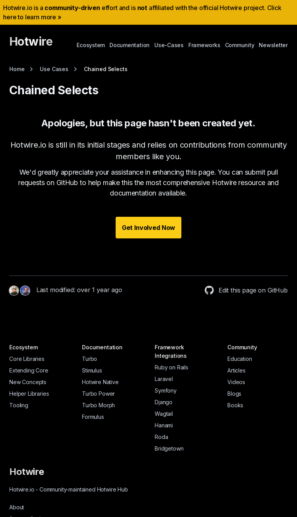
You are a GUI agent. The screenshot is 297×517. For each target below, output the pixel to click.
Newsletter (273, 45)
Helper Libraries (29, 393)
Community (239, 45)
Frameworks (204, 45)
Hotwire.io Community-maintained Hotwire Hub (68, 489)
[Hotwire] (31, 45)
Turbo (89, 358)
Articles (236, 370)
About (16, 507)
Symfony (166, 390)
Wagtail (164, 413)
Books (235, 405)
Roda (161, 437)
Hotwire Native (100, 382)
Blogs (234, 393)
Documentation (129, 45)
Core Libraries (26, 358)
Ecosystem (91, 45)
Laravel (164, 379)
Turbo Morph (98, 405)
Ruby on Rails (171, 367)
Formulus (93, 416)
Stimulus (92, 370)
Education (239, 358)
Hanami (164, 425)
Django (163, 402)
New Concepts (27, 382)
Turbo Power (98, 393)
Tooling (18, 405)
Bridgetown (169, 448)
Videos (236, 382)
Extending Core (28, 370)
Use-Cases (169, 45)
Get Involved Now (148, 227)
